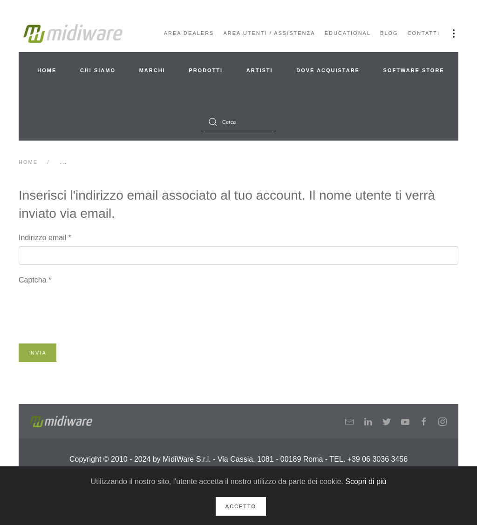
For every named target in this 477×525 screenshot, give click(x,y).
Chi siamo (98, 70)
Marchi (152, 70)
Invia (37, 353)
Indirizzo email (45, 238)
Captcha (35, 280)
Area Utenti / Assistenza (269, 33)
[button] (453, 33)
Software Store (413, 70)
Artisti (259, 70)
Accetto (240, 506)
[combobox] (238, 122)
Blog (389, 33)
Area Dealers (189, 33)
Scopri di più (365, 481)
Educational (348, 33)
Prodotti (206, 70)
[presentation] (89, 307)
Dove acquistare (328, 70)
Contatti (424, 33)
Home (46, 70)
